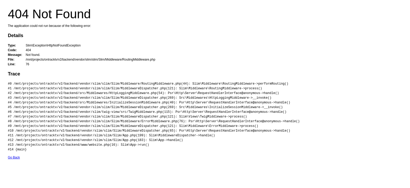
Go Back (14, 157)
